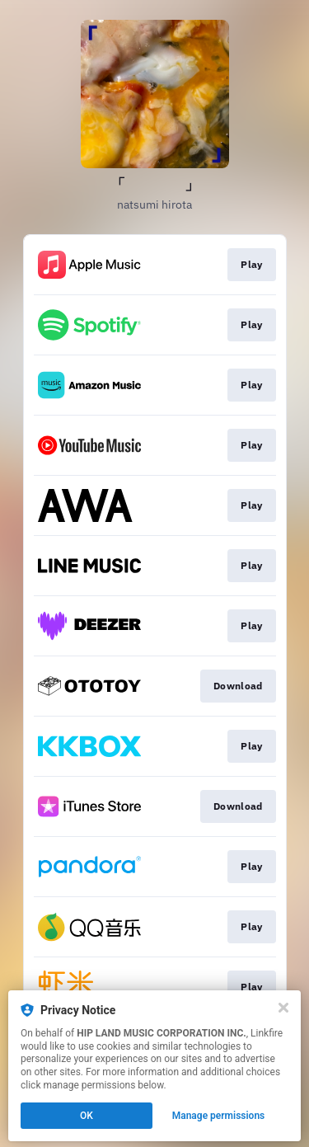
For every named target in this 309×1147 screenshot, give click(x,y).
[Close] (283, 1007)
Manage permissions (218, 1115)
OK (86, 1115)
